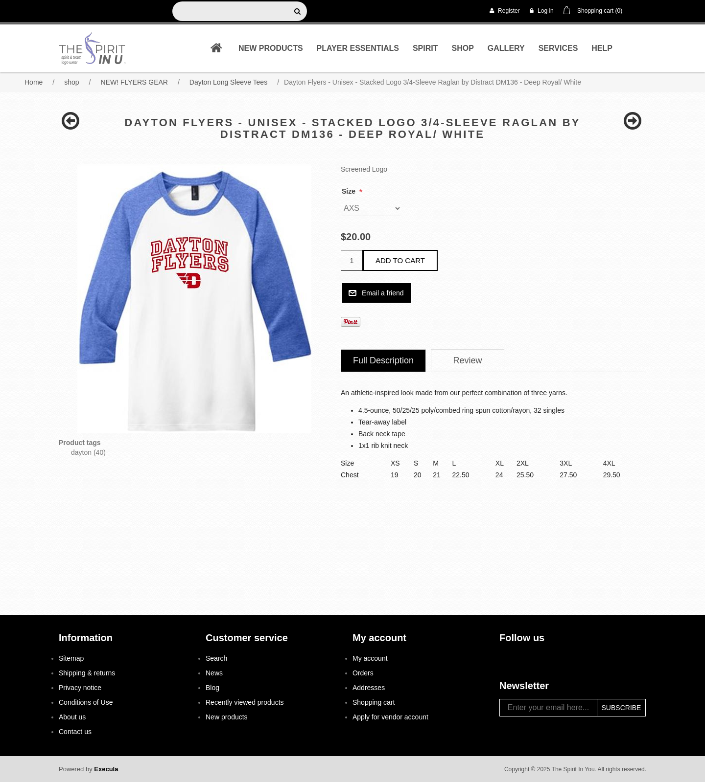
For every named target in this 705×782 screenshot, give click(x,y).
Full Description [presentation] (383, 360)
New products (270, 48)
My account (370, 658)
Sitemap (71, 658)
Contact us (75, 732)
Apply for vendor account (390, 717)
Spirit (425, 48)
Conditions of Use (86, 702)
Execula (106, 769)
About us (72, 717)
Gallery (506, 48)
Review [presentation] (467, 360)
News (214, 673)
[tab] (383, 360)
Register (505, 10)
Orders (363, 673)
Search (216, 658)
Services (558, 48)
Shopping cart (373, 702)
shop (462, 48)
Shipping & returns (87, 673)
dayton (81, 452)
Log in (542, 10)
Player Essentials (358, 48)
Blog (212, 688)
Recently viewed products (245, 702)
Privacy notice (80, 688)
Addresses (368, 688)
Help (601, 48)
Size (349, 191)
